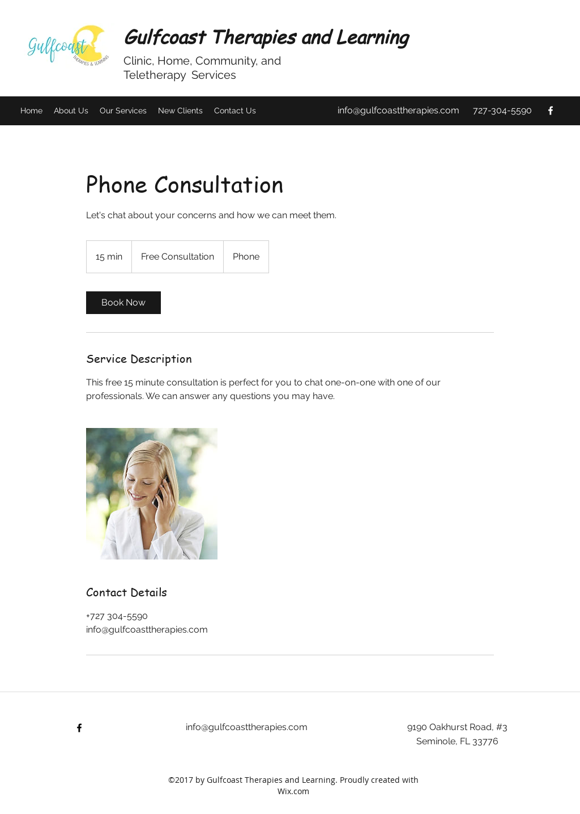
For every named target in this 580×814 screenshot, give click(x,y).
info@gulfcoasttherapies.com (398, 110)
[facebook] (550, 110)
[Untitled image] (152, 493)
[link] (123, 302)
